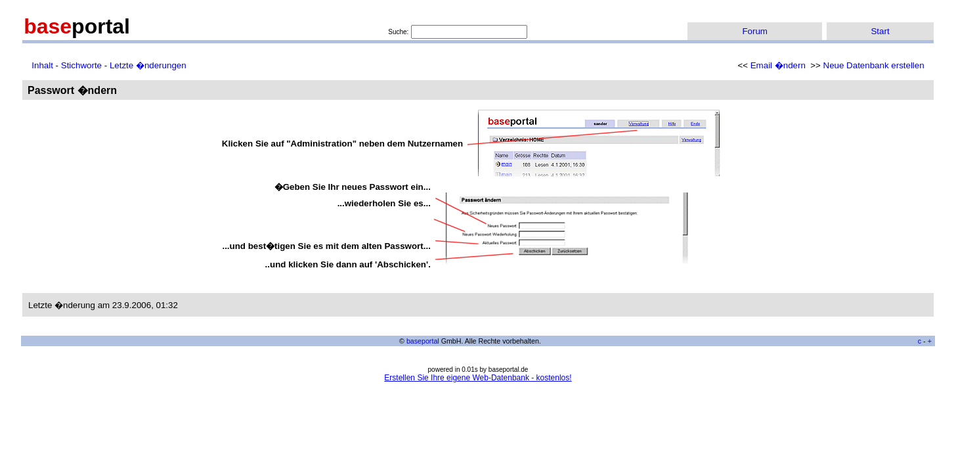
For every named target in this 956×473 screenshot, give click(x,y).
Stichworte (81, 65)
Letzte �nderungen (148, 65)
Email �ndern (778, 65)
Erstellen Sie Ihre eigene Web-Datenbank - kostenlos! (477, 377)
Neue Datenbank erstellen (873, 65)
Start (880, 31)
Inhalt (42, 65)
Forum (755, 31)
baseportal (422, 341)
